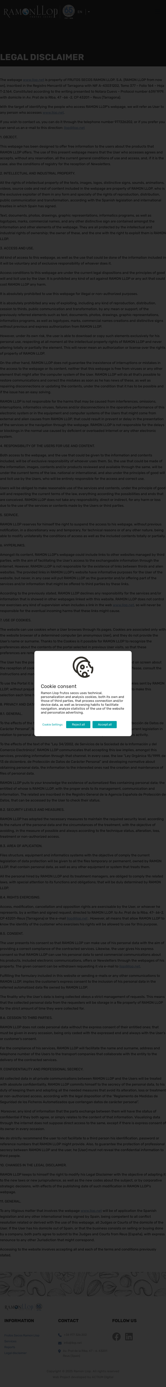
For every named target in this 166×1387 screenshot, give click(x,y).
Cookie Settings (52, 724)
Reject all (78, 724)
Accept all (105, 724)
